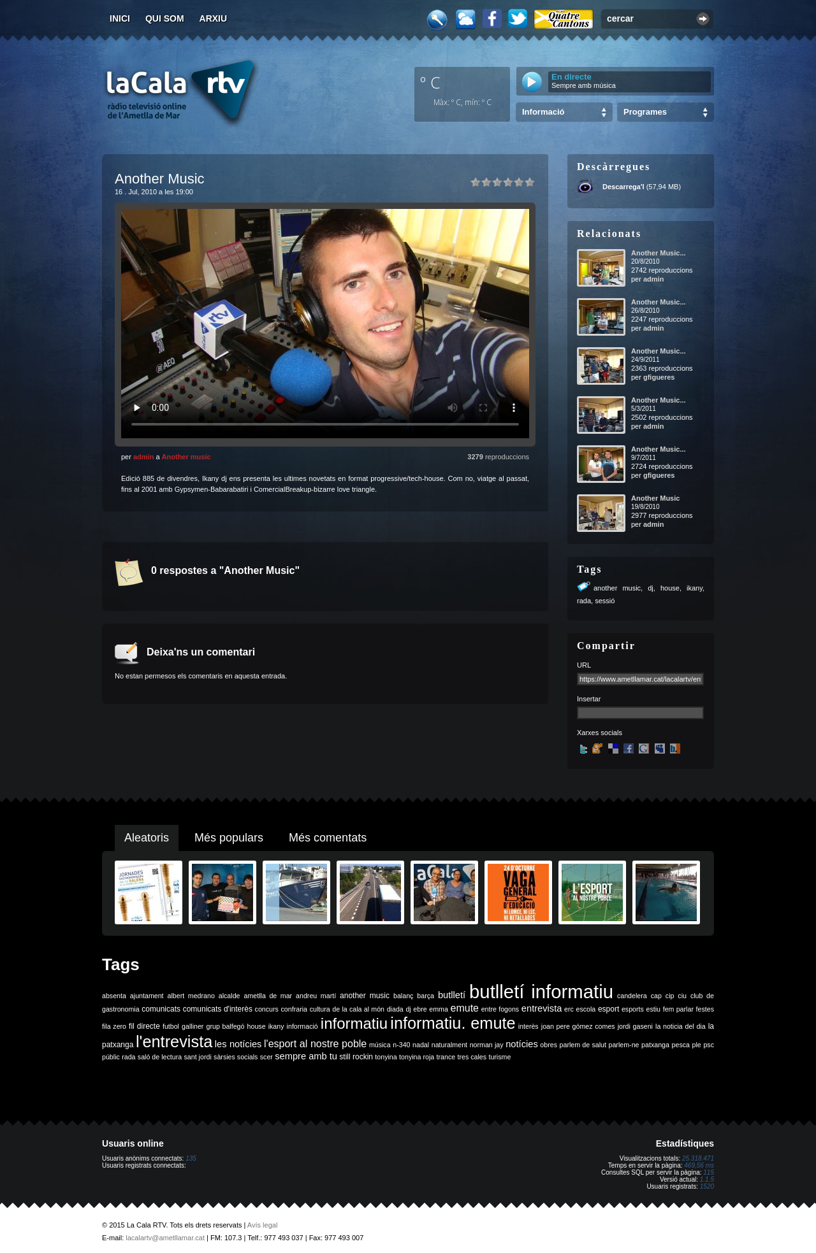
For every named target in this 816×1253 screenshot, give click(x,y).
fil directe (144, 1026)
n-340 (401, 1045)
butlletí (451, 995)
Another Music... (658, 253)
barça (425, 995)
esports (633, 1009)
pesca (681, 1045)
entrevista (541, 1008)
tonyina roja (416, 1057)
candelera (632, 995)
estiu (653, 1009)
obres (548, 1045)
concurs (267, 1009)
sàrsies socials (236, 1057)
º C (430, 82)
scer (266, 1057)
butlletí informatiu (541, 991)
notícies (522, 1044)
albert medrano (191, 995)
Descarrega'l (623, 186)
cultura (320, 1009)
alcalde (229, 995)
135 (191, 1158)
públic (111, 1057)
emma (438, 1009)
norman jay (487, 1045)
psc (708, 1045)
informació (302, 1026)
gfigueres (659, 377)
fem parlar (678, 1009)
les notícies (238, 1044)
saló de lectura (160, 1057)
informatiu (354, 1023)
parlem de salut (583, 1045)
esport (608, 1009)
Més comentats (328, 837)
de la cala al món (358, 1009)
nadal (420, 1045)
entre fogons (500, 1009)
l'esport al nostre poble (315, 1043)
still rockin (356, 1056)
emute (465, 1008)
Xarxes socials (599, 732)
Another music (186, 457)
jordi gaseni (635, 1026)
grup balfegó (225, 1026)
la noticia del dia (680, 1026)
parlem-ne (624, 1045)
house (670, 588)
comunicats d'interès (217, 1009)
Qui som (164, 18)
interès (528, 1026)
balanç (403, 995)
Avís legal (262, 1225)
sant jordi (198, 1057)
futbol (171, 1026)
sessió (605, 601)
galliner (192, 1026)
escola (585, 1009)
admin (143, 457)
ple (696, 1045)
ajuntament (147, 995)
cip (670, 995)
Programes (645, 112)
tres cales (471, 1057)
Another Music (655, 498)
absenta (114, 995)
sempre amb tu (306, 1056)
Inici (120, 18)
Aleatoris (146, 837)
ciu (682, 995)
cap (656, 995)
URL (584, 665)
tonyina (386, 1057)
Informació (543, 112)
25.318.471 (698, 1158)
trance (446, 1057)
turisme (499, 1057)
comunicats (161, 1009)
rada (584, 601)
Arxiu (214, 18)
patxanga (655, 1045)
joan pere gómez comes (578, 1026)
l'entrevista (174, 1041)
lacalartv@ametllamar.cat (165, 1238)
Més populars (228, 837)
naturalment (449, 1045)
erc (569, 1009)
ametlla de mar (268, 995)
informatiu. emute (452, 1023)
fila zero (114, 1026)
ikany (695, 588)
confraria (294, 1009)
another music (617, 588)
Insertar (589, 699)
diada (395, 1009)
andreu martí (316, 995)
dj (650, 588)
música (380, 1045)
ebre (419, 1009)
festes (705, 1009)
